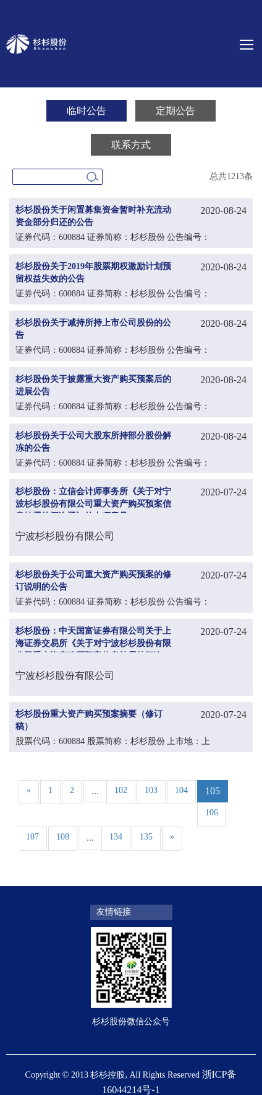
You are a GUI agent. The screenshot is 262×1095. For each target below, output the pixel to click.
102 (120, 790)
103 (151, 790)
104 (181, 790)
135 (146, 836)
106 (211, 812)
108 (62, 836)
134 (115, 836)
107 (32, 836)
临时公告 (86, 110)
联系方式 (131, 145)
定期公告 (175, 110)
